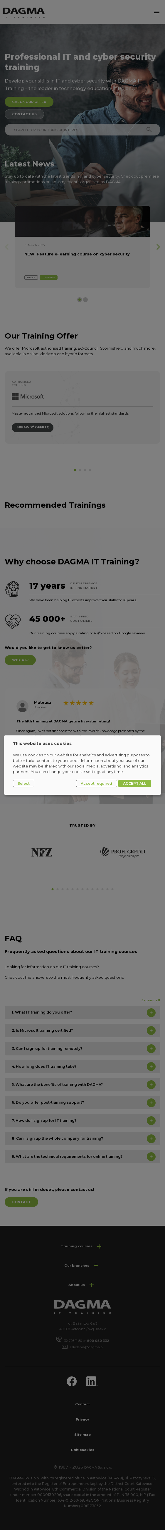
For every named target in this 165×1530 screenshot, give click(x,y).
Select (24, 783)
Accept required (96, 783)
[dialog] (82, 765)
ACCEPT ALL (134, 783)
